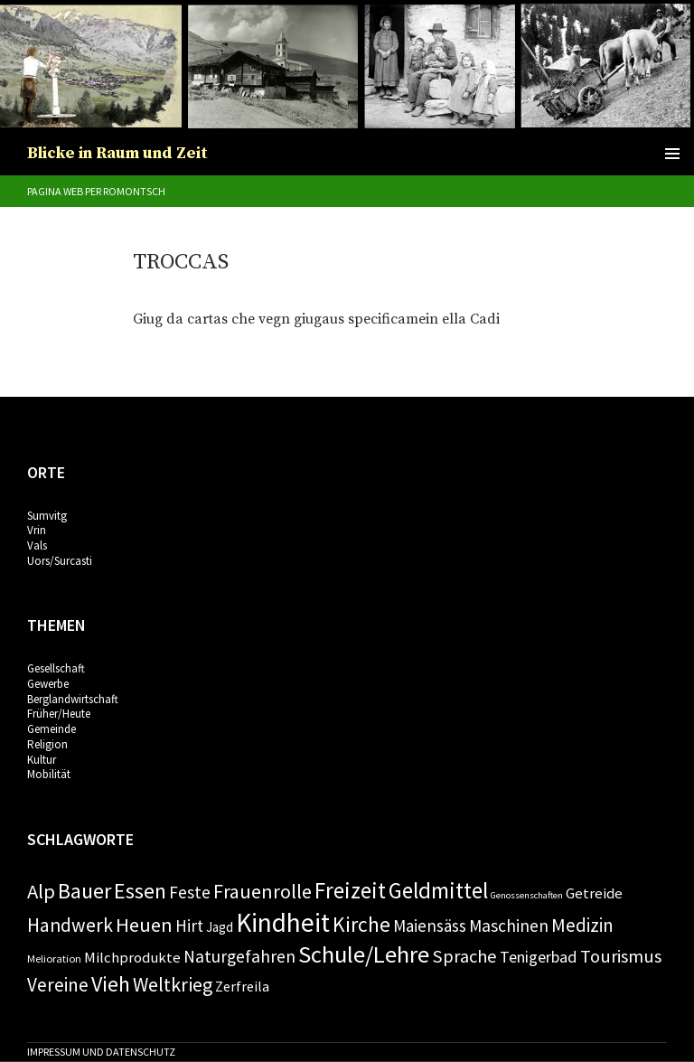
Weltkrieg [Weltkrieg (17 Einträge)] (172, 984)
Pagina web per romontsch (96, 191)
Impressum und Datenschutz (101, 1051)
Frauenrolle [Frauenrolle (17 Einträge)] (262, 891)
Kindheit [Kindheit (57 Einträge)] (283, 922)
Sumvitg (47, 515)
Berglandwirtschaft (72, 699)
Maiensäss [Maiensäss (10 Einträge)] (429, 925)
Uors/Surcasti (59, 561)
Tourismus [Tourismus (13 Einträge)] (620, 956)
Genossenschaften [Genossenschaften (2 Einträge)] (527, 895)
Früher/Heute (58, 713)
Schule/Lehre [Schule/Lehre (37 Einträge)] (363, 954)
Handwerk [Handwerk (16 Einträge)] (70, 925)
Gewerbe (48, 683)
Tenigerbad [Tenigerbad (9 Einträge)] (538, 956)
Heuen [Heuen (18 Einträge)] (144, 924)
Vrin (36, 530)
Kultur (41, 759)
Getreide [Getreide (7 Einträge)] (594, 893)
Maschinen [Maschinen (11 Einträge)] (509, 925)
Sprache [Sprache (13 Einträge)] (464, 956)
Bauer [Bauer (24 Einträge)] (84, 891)
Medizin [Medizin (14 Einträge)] (582, 925)
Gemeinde (51, 729)
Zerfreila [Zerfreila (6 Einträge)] (242, 986)
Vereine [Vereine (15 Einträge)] (58, 985)
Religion (47, 744)
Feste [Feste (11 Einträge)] (190, 892)
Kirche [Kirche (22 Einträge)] (361, 924)
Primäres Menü (672, 153)
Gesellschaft (56, 668)
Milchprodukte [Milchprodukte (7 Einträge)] (132, 957)
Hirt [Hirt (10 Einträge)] (189, 925)
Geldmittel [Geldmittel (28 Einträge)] (438, 890)
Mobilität (48, 774)
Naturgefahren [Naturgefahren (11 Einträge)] (239, 956)
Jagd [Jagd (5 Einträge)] (219, 926)
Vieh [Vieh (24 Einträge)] (110, 984)
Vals (37, 545)
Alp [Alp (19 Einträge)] (41, 891)
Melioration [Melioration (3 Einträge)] (54, 958)
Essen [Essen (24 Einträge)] (140, 891)
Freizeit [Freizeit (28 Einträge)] (350, 890)
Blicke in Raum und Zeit (117, 153)
